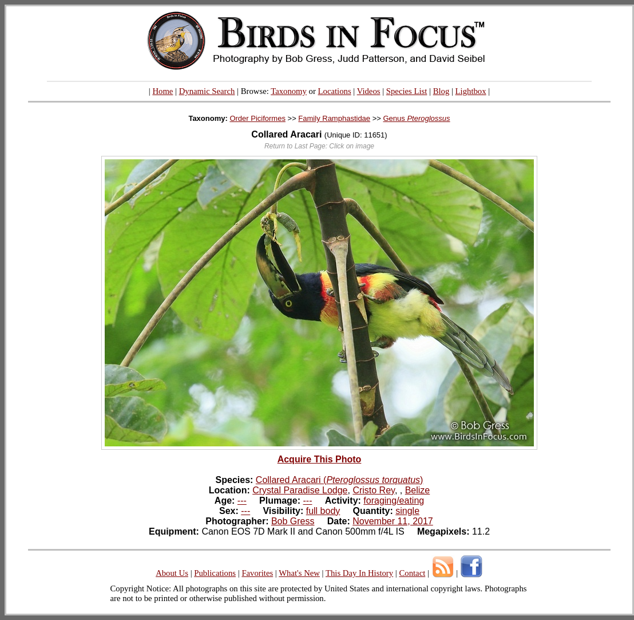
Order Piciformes (257, 118)
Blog (441, 91)
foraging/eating (393, 500)
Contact (412, 573)
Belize (417, 490)
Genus (416, 118)
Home (162, 91)
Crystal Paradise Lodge (299, 490)
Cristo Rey (373, 490)
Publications (215, 573)
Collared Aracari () (339, 480)
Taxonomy (289, 91)
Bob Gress (293, 521)
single (407, 511)
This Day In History (359, 573)
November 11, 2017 (392, 521)
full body (323, 511)
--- (242, 500)
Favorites (257, 573)
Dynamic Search (207, 91)
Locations (334, 91)
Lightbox (470, 91)
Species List (406, 91)
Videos (369, 91)
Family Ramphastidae (334, 118)
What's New (299, 573)
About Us (172, 573)
